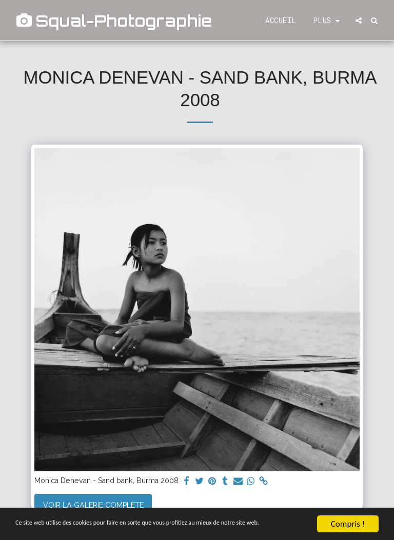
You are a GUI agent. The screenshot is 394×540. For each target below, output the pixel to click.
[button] (358, 20)
